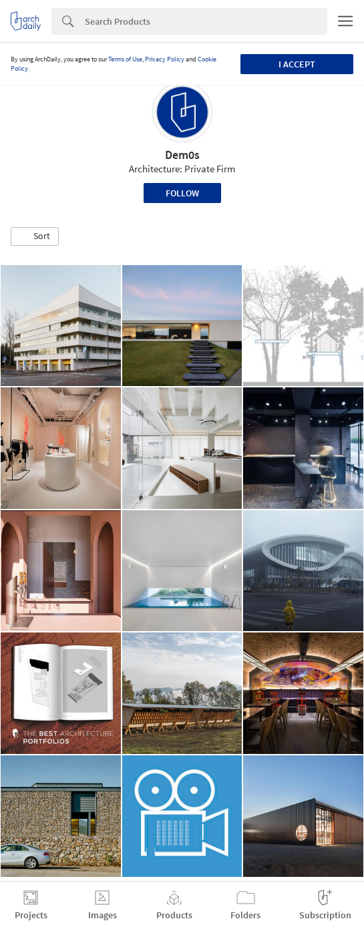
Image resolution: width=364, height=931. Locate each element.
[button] (35, 236)
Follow (182, 193)
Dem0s (182, 154)
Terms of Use (125, 59)
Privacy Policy (164, 59)
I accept (297, 64)
